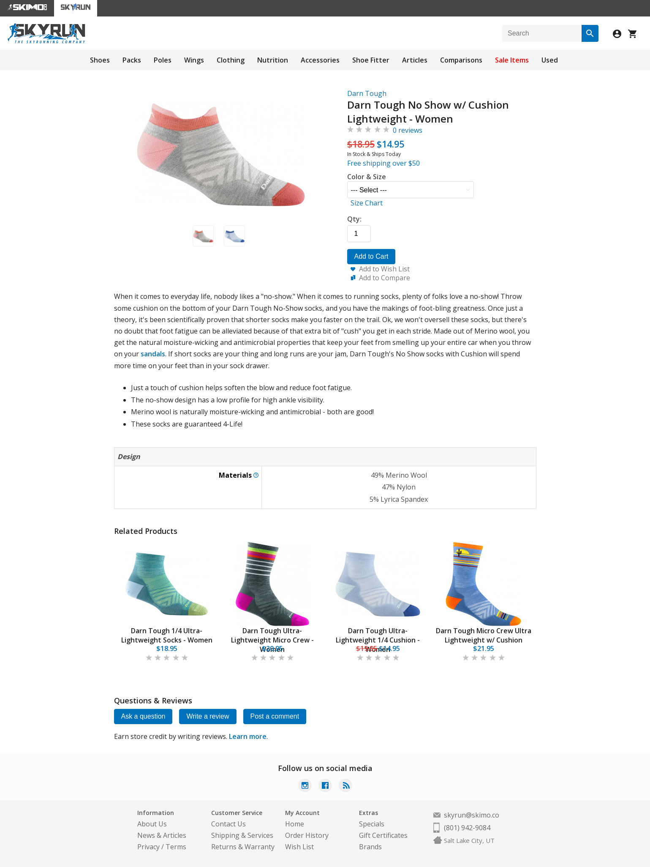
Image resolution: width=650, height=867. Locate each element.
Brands (370, 846)
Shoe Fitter (370, 60)
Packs (131, 60)
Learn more (248, 736)
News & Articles (161, 835)
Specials (371, 824)
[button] (203, 236)
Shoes (100, 60)
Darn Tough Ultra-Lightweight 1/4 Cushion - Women (378, 640)
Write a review (207, 716)
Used (549, 60)
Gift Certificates (383, 835)
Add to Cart (371, 256)
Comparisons (461, 60)
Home (294, 824)
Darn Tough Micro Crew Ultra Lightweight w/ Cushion (483, 635)
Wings (194, 60)
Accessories (320, 60)
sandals (153, 353)
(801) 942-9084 (467, 827)
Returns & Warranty (243, 846)
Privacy (148, 846)
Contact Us (228, 824)
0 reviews (407, 130)
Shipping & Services (242, 835)
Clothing (231, 60)
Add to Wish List (384, 269)
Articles (414, 60)
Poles (162, 60)
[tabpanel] (167, 602)
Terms (176, 846)
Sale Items (512, 60)
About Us (152, 824)
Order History (307, 835)
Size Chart (367, 203)
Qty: (354, 219)
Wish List (299, 846)
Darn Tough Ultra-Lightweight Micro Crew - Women (272, 640)
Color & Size (366, 176)
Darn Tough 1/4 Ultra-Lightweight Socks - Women (166, 635)
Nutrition (272, 60)
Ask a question (143, 716)
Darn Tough (366, 93)
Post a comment (274, 716)
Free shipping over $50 (383, 163)
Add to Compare (384, 277)
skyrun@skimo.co (471, 815)
